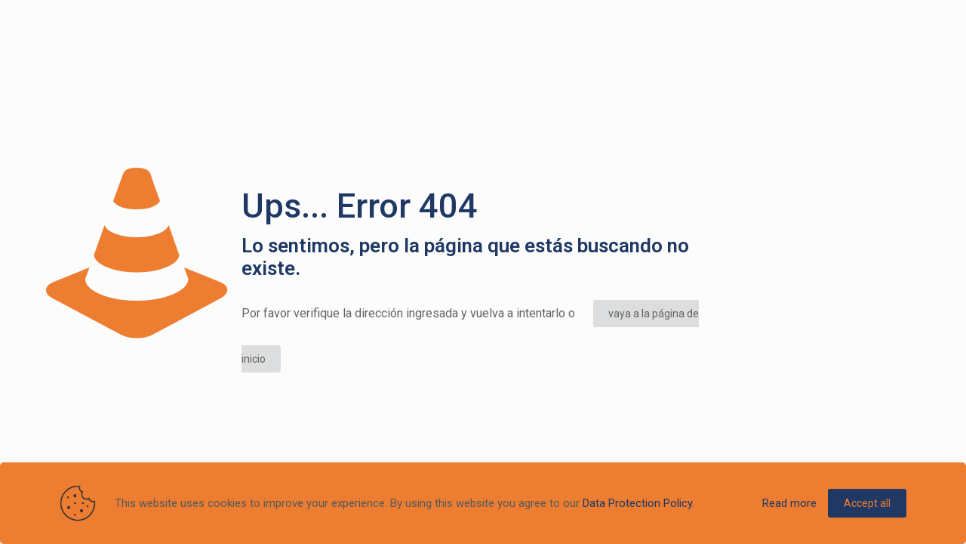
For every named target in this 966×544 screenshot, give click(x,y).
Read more (789, 503)
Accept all (867, 503)
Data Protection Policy (637, 503)
